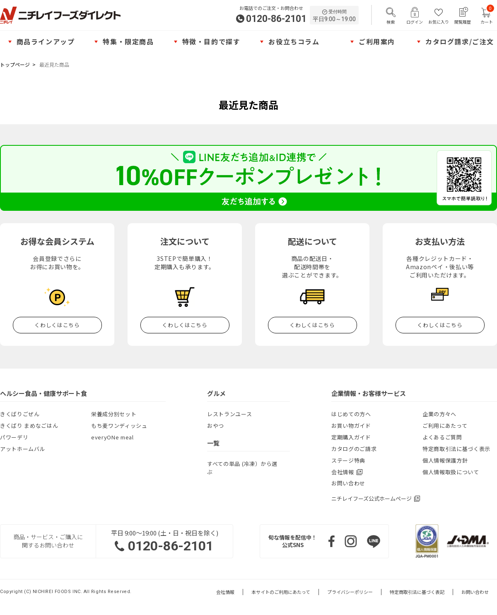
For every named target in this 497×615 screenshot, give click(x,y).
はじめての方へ (351, 414)
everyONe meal (112, 437)
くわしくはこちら (57, 325)
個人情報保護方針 (445, 460)
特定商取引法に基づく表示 (456, 449)
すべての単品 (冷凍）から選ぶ (242, 468)
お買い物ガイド (351, 425)
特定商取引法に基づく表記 (417, 592)
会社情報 (225, 592)
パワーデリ (14, 437)
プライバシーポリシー (350, 592)
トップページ (15, 64)
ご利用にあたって (444, 425)
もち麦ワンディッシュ (119, 425)
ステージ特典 (348, 460)
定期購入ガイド (351, 437)
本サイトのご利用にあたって (280, 592)
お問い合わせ (348, 483)
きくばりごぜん (20, 414)
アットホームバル (22, 449)
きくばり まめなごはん (29, 425)
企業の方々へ (439, 414)
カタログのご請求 (353, 449)
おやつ (215, 425)
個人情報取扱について (450, 472)
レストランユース (229, 414)
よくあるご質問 (442, 437)
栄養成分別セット (113, 414)
